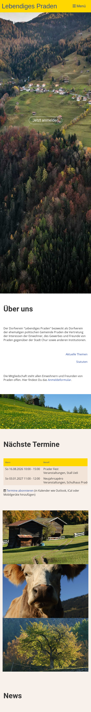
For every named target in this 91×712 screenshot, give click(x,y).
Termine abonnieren (20, 490)
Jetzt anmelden (45, 120)
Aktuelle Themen (77, 354)
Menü (79, 6)
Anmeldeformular (59, 380)
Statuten (82, 362)
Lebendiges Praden (29, 6)
